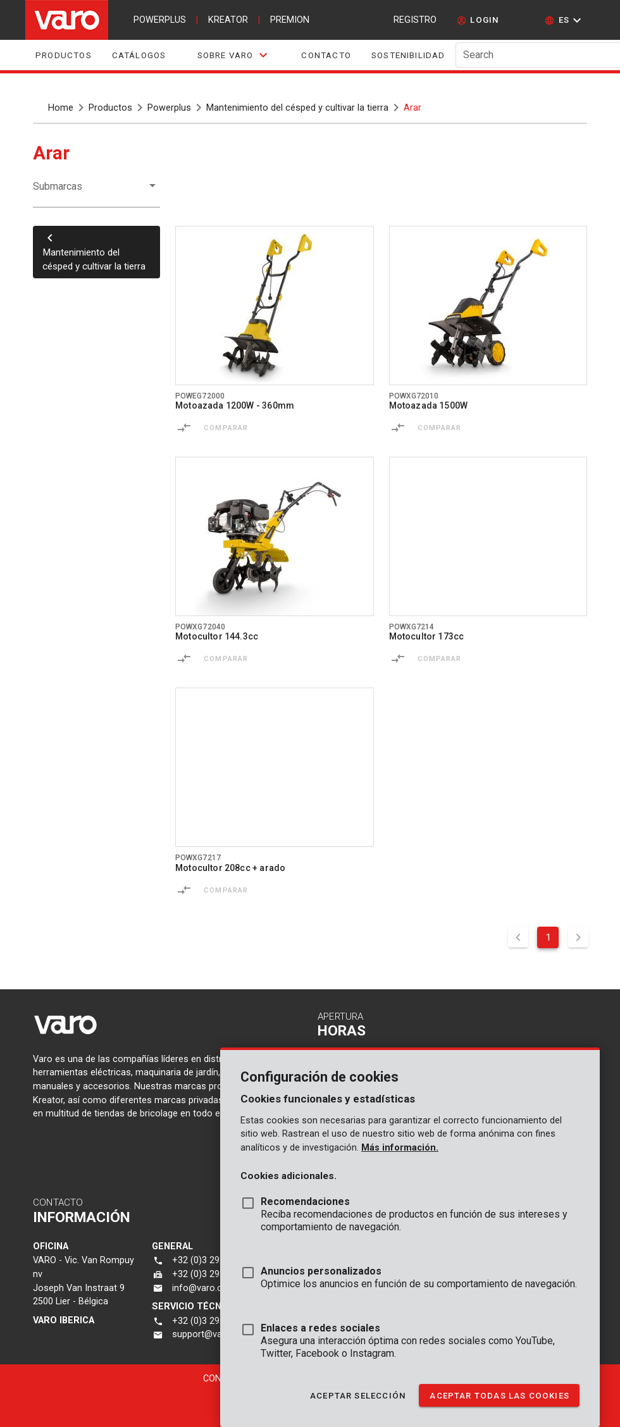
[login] (478, 20)
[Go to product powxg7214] (488, 536)
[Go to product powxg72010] (488, 305)
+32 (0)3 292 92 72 (211, 1274)
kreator (228, 20)
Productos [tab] (63, 55)
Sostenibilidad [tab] (408, 55)
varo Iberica (63, 1320)
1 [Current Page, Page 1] (548, 937)
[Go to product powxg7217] (274, 767)
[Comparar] (184, 427)
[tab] (233, 55)
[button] (565, 20)
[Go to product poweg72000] (274, 305)
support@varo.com (212, 1334)
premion (289, 20)
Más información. (399, 1147)
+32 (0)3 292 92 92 (211, 1260)
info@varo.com (204, 1288)
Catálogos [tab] (139, 55)
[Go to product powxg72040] (274, 536)
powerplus (159, 20)
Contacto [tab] (326, 55)
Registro (415, 20)
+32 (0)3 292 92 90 (211, 1321)
